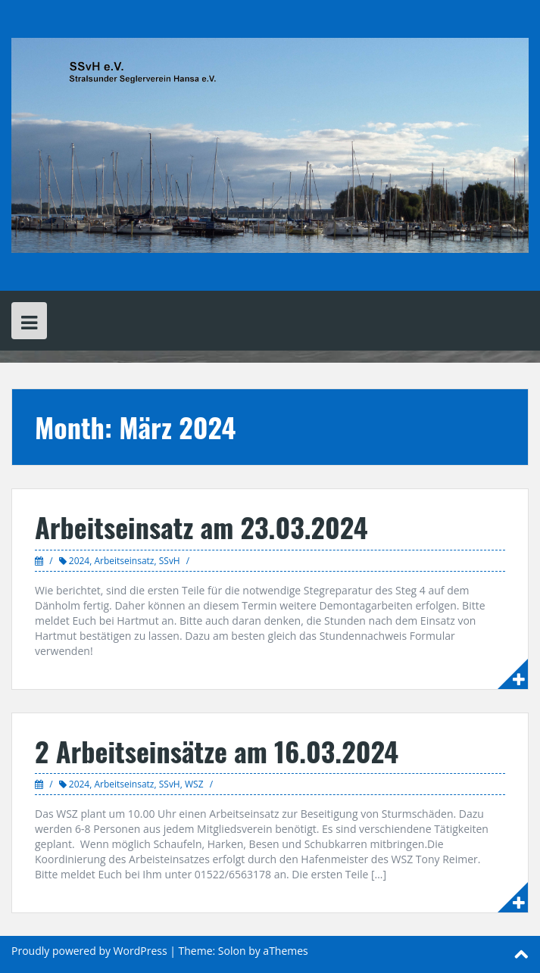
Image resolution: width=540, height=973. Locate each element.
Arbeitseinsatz (124, 560)
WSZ (194, 784)
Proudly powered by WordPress (89, 950)
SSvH (169, 560)
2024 (79, 560)
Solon (232, 950)
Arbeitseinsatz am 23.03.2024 (201, 527)
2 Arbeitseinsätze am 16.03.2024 (216, 751)
